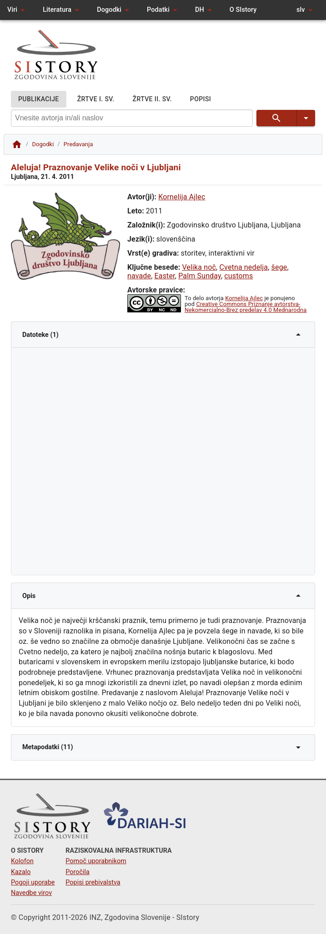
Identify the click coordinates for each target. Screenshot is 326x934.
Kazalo (21, 872)
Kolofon (22, 861)
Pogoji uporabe (33, 882)
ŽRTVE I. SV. (96, 99)
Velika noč (199, 267)
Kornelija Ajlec (181, 197)
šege (279, 267)
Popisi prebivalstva (92, 882)
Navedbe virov (31, 893)
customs (238, 276)
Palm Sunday (199, 276)
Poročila (77, 872)
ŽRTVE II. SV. (152, 99)
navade (139, 276)
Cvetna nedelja (244, 267)
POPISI (200, 99)
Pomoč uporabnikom (95, 861)
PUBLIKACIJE (38, 99)
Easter (165, 276)
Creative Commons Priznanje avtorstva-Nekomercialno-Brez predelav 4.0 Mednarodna (245, 307)
